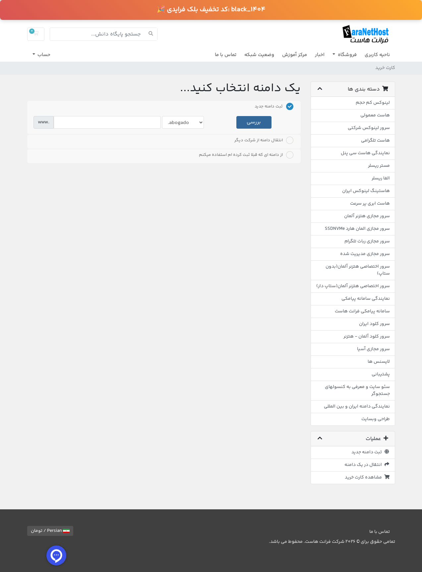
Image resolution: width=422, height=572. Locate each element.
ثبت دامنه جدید (370, 452)
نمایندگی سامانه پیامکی (365, 298)
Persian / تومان (50, 531)
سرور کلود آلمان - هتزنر (366, 336)
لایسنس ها (379, 361)
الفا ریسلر (381, 178)
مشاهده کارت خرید (367, 477)
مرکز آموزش (294, 55)
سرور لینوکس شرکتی (369, 128)
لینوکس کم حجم (373, 102)
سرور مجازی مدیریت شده (365, 254)
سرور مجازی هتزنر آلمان (367, 216)
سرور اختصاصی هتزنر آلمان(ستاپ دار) (353, 286)
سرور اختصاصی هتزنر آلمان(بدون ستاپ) (358, 270)
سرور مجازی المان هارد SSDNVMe (357, 228)
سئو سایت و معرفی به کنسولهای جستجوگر (357, 390)
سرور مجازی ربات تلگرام (367, 241)
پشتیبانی (381, 374)
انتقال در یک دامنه (367, 465)
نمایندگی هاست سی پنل (365, 153)
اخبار (320, 55)
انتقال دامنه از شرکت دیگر (263, 140)
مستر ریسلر (379, 165)
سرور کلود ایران (374, 324)
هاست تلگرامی (375, 140)
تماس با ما (225, 55)
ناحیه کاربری (377, 55)
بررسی (254, 122)
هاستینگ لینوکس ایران (366, 191)
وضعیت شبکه (259, 55)
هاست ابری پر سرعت (370, 203)
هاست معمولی (375, 115)
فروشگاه (346, 55)
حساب (43, 55)
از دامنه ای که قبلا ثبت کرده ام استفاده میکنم (246, 155)
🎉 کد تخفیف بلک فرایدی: (211, 10)
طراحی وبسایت (375, 419)
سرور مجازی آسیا (373, 349)
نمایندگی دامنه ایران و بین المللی (357, 406)
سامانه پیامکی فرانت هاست (362, 311)
